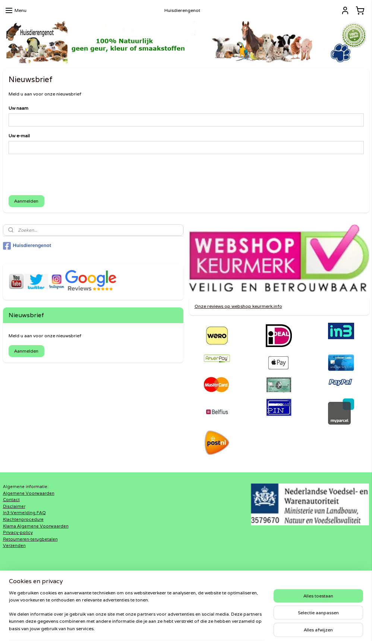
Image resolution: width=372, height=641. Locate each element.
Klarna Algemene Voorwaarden (36, 526)
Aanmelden (26, 201)
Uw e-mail (19, 136)
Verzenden (14, 545)
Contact (11, 499)
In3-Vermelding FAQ (24, 512)
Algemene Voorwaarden (28, 493)
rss (177, 627)
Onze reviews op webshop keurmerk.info (238, 306)
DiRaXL (134, 587)
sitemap (162, 627)
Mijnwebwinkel (272, 627)
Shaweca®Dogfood (148, 600)
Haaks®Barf (139, 594)
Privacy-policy (18, 532)
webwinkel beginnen (205, 627)
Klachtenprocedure (23, 519)
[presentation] (65, 175)
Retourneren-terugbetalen (30, 539)
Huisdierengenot (27, 245)
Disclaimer (14, 506)
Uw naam (18, 108)
